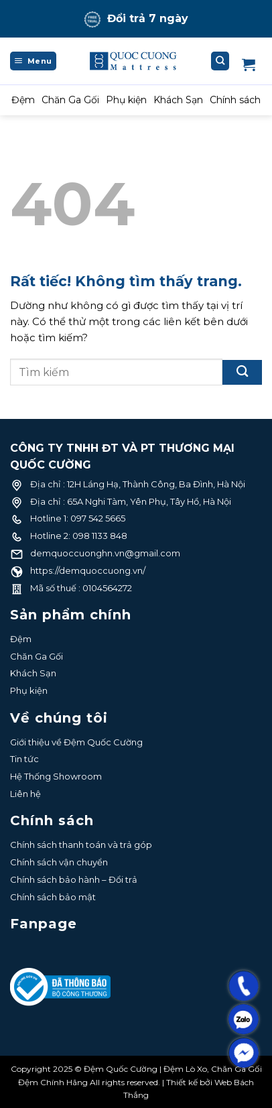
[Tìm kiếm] (220, 61)
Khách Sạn (178, 100)
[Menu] (33, 61)
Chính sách (235, 100)
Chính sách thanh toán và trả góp (81, 844)
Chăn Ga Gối (70, 100)
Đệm (23, 100)
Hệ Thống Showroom (56, 776)
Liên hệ (25, 793)
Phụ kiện (126, 100)
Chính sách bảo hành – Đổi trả (73, 879)
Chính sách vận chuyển (59, 862)
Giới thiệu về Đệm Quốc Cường (76, 742)
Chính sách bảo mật (53, 896)
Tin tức (24, 758)
